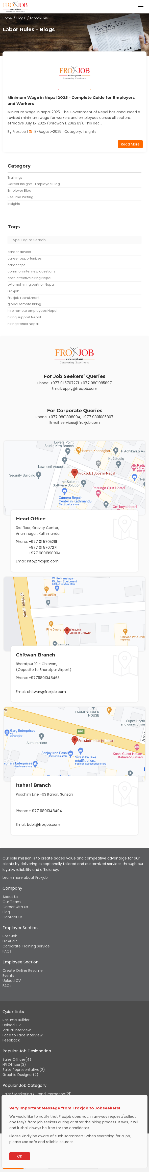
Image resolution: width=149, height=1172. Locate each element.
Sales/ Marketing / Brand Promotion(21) (37, 1093)
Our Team (12, 901)
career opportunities (25, 258)
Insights (89, 131)
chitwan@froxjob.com (46, 691)
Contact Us (12, 917)
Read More (130, 144)
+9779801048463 (44, 677)
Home (7, 18)
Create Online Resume (23, 970)
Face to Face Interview (22, 1035)
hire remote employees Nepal (32, 310)
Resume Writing (20, 197)
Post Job (10, 936)
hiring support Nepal (24, 317)
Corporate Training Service (26, 946)
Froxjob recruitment (23, 297)
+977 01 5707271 (64, 383)
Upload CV (12, 980)
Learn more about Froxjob (25, 877)
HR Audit (10, 941)
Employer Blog (19, 190)
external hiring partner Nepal (31, 284)
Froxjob (13, 291)
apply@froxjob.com (80, 388)
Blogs (20, 18)
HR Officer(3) (14, 1064)
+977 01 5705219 (43, 541)
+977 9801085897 (96, 383)
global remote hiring (24, 304)
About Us (10, 896)
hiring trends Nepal (23, 323)
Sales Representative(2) (24, 1069)
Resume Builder (16, 1019)
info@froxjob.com (43, 561)
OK (19, 1156)
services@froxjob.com (80, 422)
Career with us (15, 906)
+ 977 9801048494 (45, 810)
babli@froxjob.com (43, 824)
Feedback (11, 1040)
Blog (6, 911)
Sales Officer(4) (17, 1059)
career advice (19, 251)
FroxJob (19, 131)
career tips (17, 265)
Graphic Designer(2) (20, 1074)
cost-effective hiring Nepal (29, 278)
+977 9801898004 (64, 416)
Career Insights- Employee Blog (34, 183)
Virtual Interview (17, 1030)
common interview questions (31, 271)
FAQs (7, 951)
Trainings (15, 177)
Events (8, 975)
